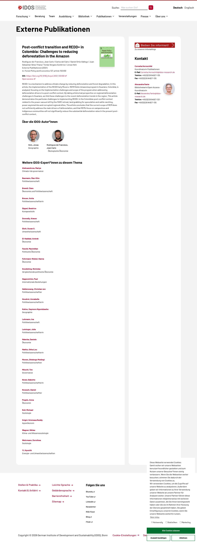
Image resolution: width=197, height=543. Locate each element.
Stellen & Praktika (29, 484)
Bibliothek (83, 16)
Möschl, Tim (27, 369)
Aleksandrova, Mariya (31, 168)
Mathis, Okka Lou (29, 349)
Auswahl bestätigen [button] (158, 538)
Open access (28, 79)
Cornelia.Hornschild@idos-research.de (157, 72)
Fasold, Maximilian (30, 248)
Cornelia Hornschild (143, 66)
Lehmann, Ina (28, 319)
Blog (89, 517)
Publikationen (104, 16)
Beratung (40, 16)
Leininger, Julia (29, 329)
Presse (144, 16)
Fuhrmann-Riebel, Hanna (33, 259)
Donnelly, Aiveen (29, 218)
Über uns (160, 16)
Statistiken (171, 522)
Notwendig (157, 522)
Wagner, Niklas (28, 430)
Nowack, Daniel (29, 390)
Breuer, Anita (28, 198)
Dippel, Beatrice (29, 208)
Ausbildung (65, 16)
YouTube (90, 496)
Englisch (189, 7)
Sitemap (58, 501)
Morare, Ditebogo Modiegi (33, 359)
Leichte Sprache (62, 484)
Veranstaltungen (128, 16)
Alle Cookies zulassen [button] (171, 531)
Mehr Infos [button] (154, 517)
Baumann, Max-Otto (30, 178)
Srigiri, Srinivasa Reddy (32, 420)
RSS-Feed (90, 511)
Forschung (22, 16)
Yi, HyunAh (27, 450)
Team (52, 16)
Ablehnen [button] (183, 538)
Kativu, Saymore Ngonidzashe (35, 309)
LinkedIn (90, 501)
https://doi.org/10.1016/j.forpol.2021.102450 (46, 76)
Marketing (185, 522)
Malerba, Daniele (29, 339)
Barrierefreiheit (62, 495)
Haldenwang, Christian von (34, 289)
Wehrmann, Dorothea (31, 440)
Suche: (116, 7)
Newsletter (91, 506)
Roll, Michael (27, 410)
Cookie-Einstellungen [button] (126, 535)
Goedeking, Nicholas (31, 269)
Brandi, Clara (27, 188)
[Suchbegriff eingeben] (134, 7)
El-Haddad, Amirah (30, 238)
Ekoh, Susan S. (28, 228)
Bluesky (90, 491)
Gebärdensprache (63, 490)
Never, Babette (28, 379)
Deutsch (178, 7)
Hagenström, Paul (30, 279)
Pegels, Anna (28, 400)
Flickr (89, 522)
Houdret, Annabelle (30, 299)
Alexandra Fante (142, 84)
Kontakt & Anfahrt (29, 490)
